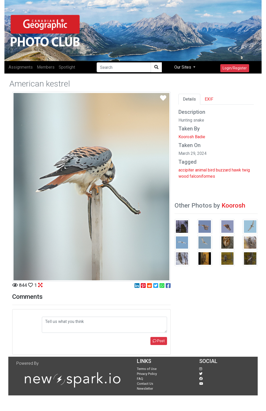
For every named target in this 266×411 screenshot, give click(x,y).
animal (201, 170)
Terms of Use (147, 369)
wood (183, 176)
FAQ (140, 379)
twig (246, 170)
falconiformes (202, 176)
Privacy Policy (147, 374)
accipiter (186, 170)
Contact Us (145, 384)
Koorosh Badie (191, 136)
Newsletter (145, 388)
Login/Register (235, 68)
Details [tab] (189, 99)
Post (159, 341)
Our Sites (183, 67)
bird (211, 170)
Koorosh (233, 205)
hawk (236, 170)
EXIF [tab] (209, 99)
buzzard (223, 170)
